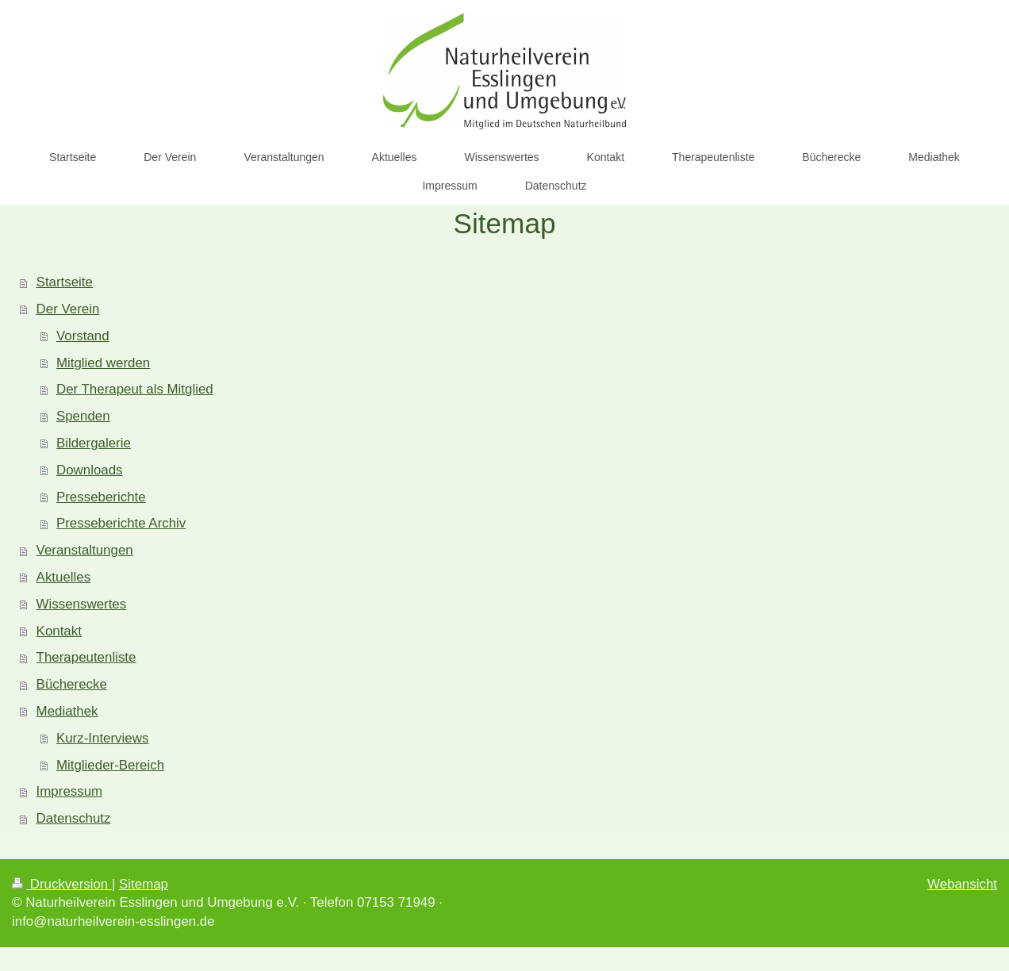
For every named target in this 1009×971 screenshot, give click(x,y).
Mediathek (67, 711)
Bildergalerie (93, 443)
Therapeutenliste (86, 657)
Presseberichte (101, 497)
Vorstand (82, 335)
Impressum (69, 791)
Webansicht (962, 884)
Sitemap (143, 884)
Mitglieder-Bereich (110, 765)
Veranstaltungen (84, 550)
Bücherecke (71, 684)
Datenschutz (73, 818)
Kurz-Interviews (102, 738)
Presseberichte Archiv (121, 523)
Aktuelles (63, 577)
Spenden (83, 416)
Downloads (89, 470)
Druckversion (62, 884)
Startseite (64, 282)
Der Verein (68, 309)
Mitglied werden (103, 362)
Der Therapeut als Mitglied (134, 389)
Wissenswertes (81, 604)
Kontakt (59, 631)
